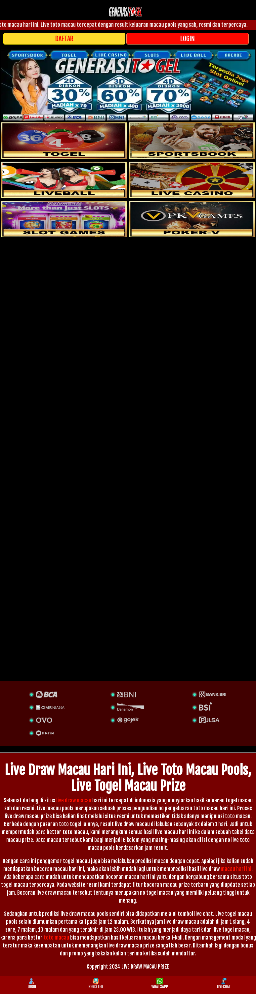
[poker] (64, 219)
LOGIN (187, 39)
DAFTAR (64, 39)
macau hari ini (236, 869)
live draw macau (73, 800)
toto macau (56, 937)
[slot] (192, 140)
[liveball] (192, 219)
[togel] (64, 140)
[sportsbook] (64, 180)
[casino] (192, 180)
